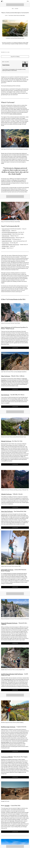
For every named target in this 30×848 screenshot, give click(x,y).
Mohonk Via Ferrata (6, 441)
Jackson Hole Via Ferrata (7, 241)
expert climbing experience (16, 113)
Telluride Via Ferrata (6, 230)
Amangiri (3, 248)
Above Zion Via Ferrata (6, 239)
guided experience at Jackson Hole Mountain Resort (15, 573)
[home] (2, 1)
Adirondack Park (7, 679)
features (16, 8)
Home (13, 8)
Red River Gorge (5, 246)
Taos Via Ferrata (5, 242)
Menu (28, 1)
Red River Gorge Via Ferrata (8, 726)
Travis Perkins (5, 65)
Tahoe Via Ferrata (5, 235)
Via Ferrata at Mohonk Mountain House (10, 232)
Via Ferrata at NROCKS (6, 234)
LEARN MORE (15, 347)
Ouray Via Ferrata (5, 228)
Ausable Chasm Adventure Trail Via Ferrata (10, 244)
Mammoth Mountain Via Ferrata (8, 237)
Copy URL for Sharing (15, 56)
